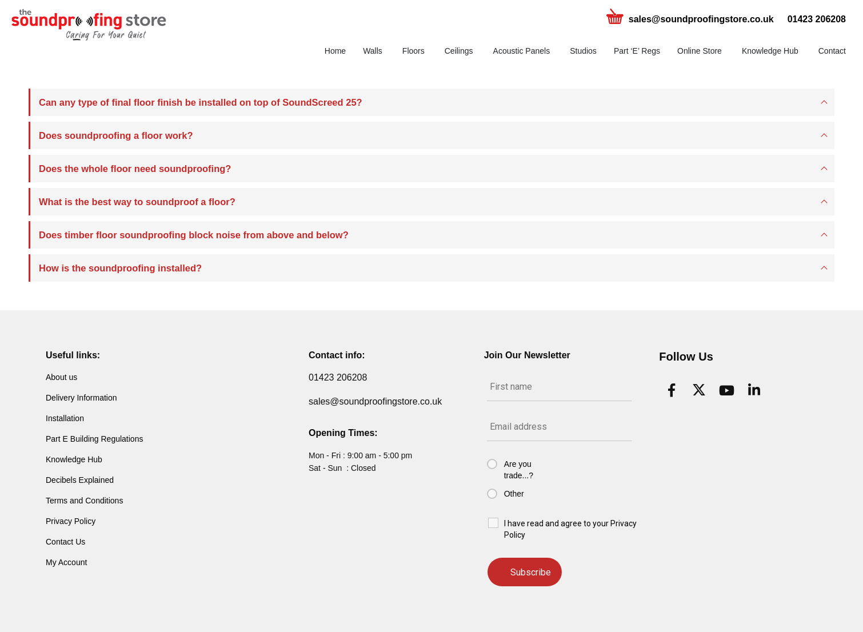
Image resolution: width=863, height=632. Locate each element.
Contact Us (65, 541)
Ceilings (459, 50)
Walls (372, 50)
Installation (65, 418)
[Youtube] (726, 390)
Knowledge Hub (770, 50)
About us (61, 377)
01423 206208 (817, 19)
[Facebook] (671, 390)
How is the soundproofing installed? (120, 268)
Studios (583, 50)
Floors (413, 50)
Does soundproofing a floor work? (116, 135)
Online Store (699, 50)
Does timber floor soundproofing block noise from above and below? (194, 235)
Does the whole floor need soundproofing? (135, 168)
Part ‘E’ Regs (637, 50)
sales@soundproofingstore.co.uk (701, 19)
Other (514, 493)
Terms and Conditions (84, 500)
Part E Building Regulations (94, 438)
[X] (699, 390)
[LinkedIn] (753, 390)
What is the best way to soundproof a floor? (137, 202)
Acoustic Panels (521, 50)
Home (335, 50)
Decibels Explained (80, 480)
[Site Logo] (89, 25)
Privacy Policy (70, 521)
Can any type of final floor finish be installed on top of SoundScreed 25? (200, 102)
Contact (832, 50)
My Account (66, 562)
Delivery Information (81, 397)
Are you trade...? (518, 469)
